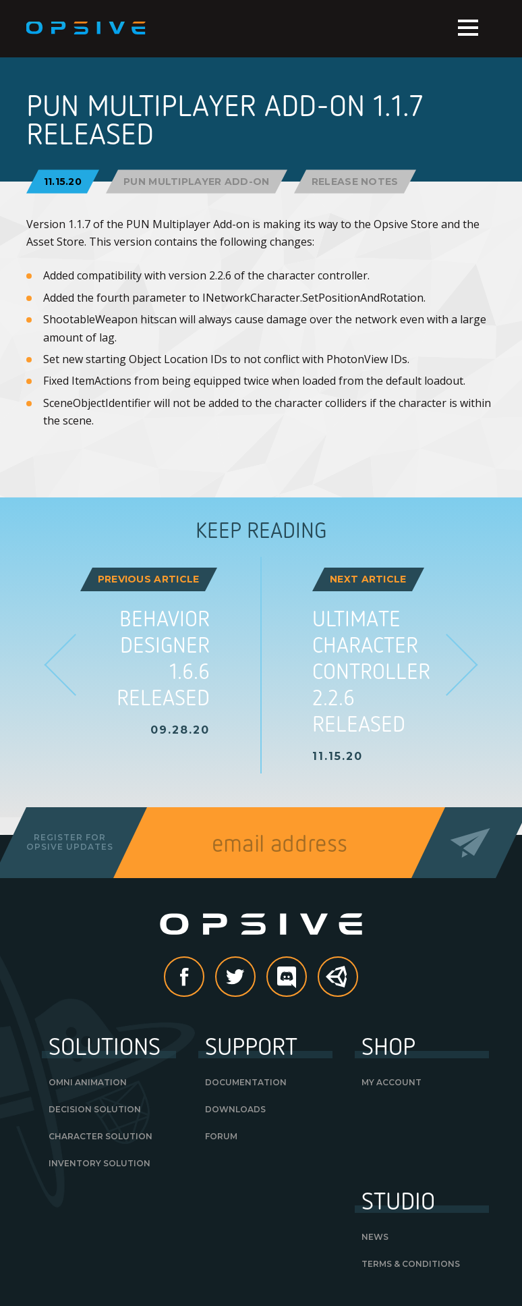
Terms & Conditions (410, 1264)
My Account (391, 1082)
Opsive (86, 28)
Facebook (203, 978)
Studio (398, 1200)
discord (306, 978)
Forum (221, 1136)
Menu (468, 27)
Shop (388, 1045)
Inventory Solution (99, 1163)
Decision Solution (95, 1109)
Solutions (105, 1045)
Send (470, 843)
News (374, 1237)
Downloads (235, 1109)
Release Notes (355, 181)
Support (251, 1045)
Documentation (246, 1082)
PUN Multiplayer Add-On (196, 181)
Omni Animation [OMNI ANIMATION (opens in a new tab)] (88, 1082)
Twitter (255, 978)
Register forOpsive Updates (69, 842)
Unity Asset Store (338, 984)
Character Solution (100, 1136)
